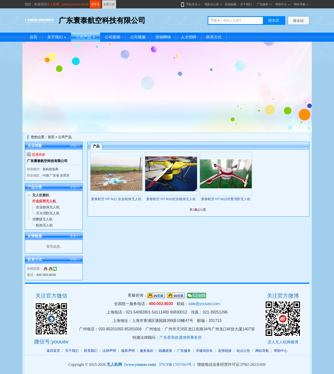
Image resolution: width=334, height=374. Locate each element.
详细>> (75, 145)
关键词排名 (204, 351)
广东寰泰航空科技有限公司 (47, 161)
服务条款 (146, 351)
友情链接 (225, 351)
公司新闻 (112, 37)
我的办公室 (211, 4)
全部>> (75, 187)
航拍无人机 (44, 225)
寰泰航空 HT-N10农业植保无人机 (171, 199)
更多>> (75, 236)
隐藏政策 (165, 351)
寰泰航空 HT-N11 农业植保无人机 (116, 199)
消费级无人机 (42, 219)
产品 (96, 146)
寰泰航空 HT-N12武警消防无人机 (226, 199)
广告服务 (262, 4)
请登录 (95, 4)
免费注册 (109, 4)
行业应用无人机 (44, 201)
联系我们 (90, 351)
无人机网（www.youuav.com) (67, 4)
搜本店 (273, 20)
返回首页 (53, 351)
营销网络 (163, 37)
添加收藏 (230, 4)
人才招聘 (188, 37)
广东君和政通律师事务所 (180, 337)
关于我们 (246, 4)
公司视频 (138, 37)
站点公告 (243, 351)
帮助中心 (281, 4)
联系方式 (214, 37)
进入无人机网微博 (282, 342)
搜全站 (298, 21)
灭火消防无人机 (48, 213)
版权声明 (128, 351)
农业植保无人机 (48, 207)
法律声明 (109, 351)
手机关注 (191, 4)
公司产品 (85, 37)
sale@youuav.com (204, 304)
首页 (33, 37)
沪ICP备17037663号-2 (177, 364)
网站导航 (300, 4)
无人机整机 (40, 195)
